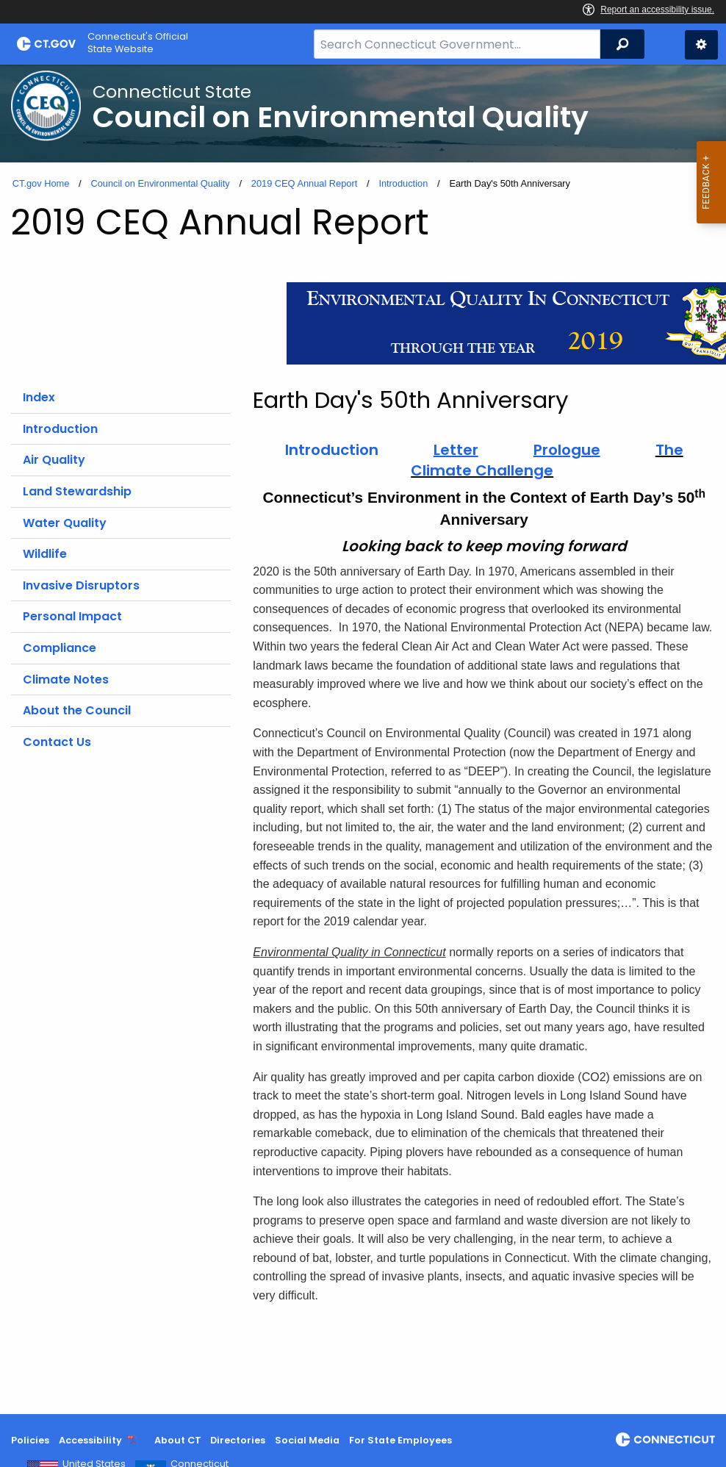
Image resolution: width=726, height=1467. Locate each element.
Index (39, 397)
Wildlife (45, 553)
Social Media (307, 1440)
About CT (177, 1440)
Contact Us (57, 742)
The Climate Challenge (547, 460)
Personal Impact (72, 616)
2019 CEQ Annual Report (304, 183)
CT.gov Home (41, 183)
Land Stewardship (77, 491)
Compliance (59, 647)
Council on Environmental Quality (159, 183)
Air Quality (54, 459)
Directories (237, 1440)
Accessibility (90, 1440)
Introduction (403, 183)
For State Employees (400, 1440)
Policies (30, 1440)
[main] (363, 739)
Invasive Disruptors (81, 585)
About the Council (77, 710)
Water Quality (65, 522)
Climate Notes (66, 679)
